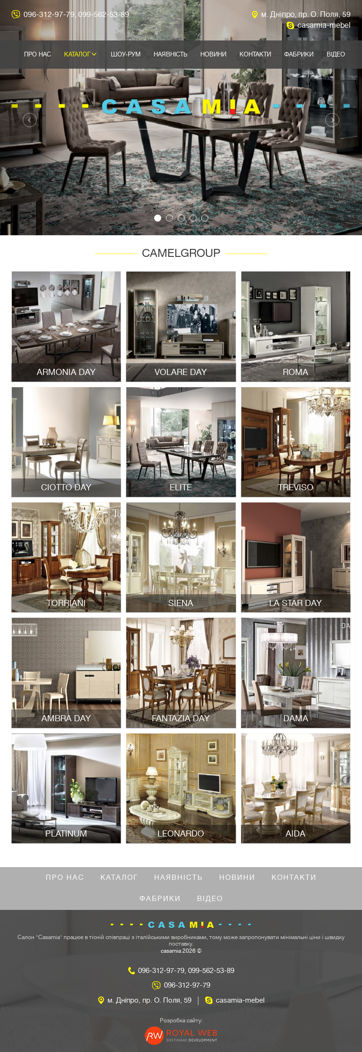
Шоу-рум (125, 54)
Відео (336, 54)
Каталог (80, 54)
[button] (27, 117)
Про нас (37, 54)
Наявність (170, 54)
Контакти (255, 54)
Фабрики (298, 54)
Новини (213, 54)
